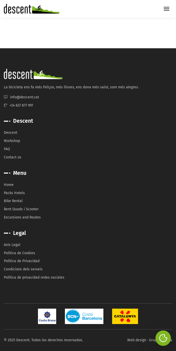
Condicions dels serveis (23, 269)
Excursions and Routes (22, 217)
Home (9, 185)
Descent (10, 132)
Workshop (12, 141)
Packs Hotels (14, 193)
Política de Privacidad (22, 261)
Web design (136, 340)
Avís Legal (12, 245)
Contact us (12, 157)
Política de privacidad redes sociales (34, 277)
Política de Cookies (19, 253)
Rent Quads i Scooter (21, 209)
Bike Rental (13, 201)
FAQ (7, 149)
